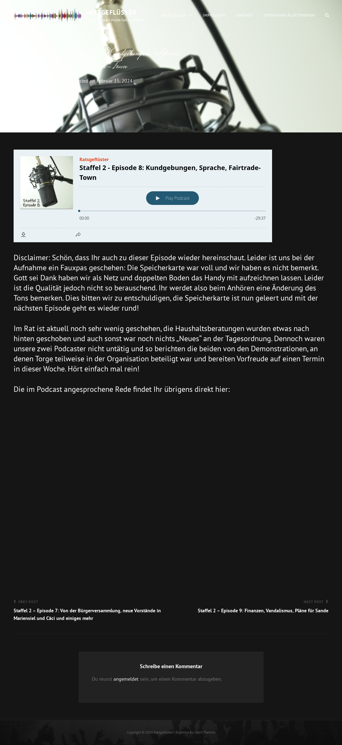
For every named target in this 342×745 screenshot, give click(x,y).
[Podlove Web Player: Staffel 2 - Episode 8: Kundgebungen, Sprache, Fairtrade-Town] (171, 196)
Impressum (214, 15)
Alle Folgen (173, 15)
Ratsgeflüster (111, 12)
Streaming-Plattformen (289, 15)
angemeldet (125, 679)
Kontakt (244, 15)
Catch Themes (204, 732)
